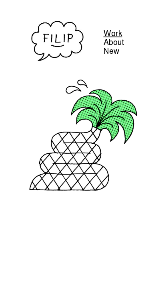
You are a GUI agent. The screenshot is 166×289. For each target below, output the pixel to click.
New (111, 51)
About (114, 42)
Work (113, 33)
